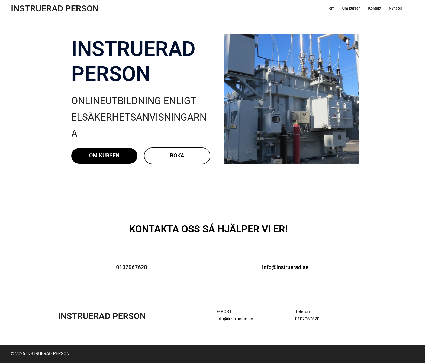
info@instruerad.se (285, 267)
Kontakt (374, 8)
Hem (331, 8)
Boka (177, 155)
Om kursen (351, 8)
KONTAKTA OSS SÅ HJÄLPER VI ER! (208, 229)
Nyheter (395, 8)
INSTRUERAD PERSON (55, 8)
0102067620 (307, 318)
